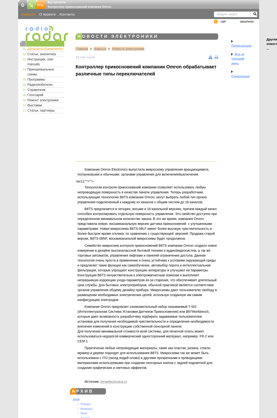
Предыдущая (241, 45)
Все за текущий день (237, 58)
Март (84, 413)
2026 (76, 399)
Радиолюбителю (40, 84)
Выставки (35, 105)
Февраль (86, 408)
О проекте (47, 14)
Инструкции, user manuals (41, 61)
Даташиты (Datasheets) (45, 49)
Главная (82, 49)
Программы (36, 79)
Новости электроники (128, 49)
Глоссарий (36, 95)
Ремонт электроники (43, 100)
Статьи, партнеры (41, 110)
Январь (85, 404)
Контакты (67, 14)
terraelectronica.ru (113, 381)
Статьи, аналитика (42, 54)
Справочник (37, 90)
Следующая (240, 76)
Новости (29, 14)
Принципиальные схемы (41, 71)
